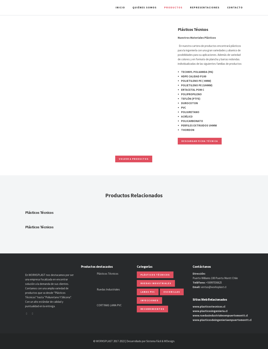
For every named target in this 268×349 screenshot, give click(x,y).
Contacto (235, 7)
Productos (173, 7)
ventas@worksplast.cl (213, 287)
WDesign (169, 341)
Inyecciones (149, 300)
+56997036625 (214, 282)
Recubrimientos (152, 309)
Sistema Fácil (153, 341)
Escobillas (172, 291)
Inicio (120, 7)
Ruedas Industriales (108, 289)
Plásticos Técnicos (39, 212)
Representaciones (205, 7)
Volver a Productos (134, 158)
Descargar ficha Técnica (199, 141)
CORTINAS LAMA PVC (109, 305)
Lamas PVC (148, 291)
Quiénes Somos (145, 7)
